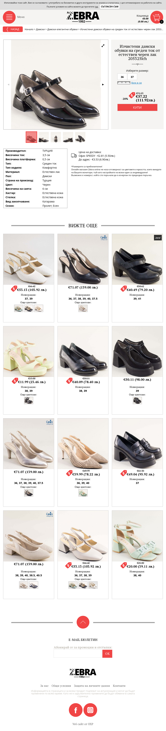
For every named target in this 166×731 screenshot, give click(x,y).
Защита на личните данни (92, 686)
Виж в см (136, 82)
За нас (44, 686)
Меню (21, 17)
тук (96, 6)
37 (132, 77)
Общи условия (61, 686)
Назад (12, 29)
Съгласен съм (109, 6)
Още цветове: (28, 302)
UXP (90, 724)
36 (122, 77)
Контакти (119, 686)
